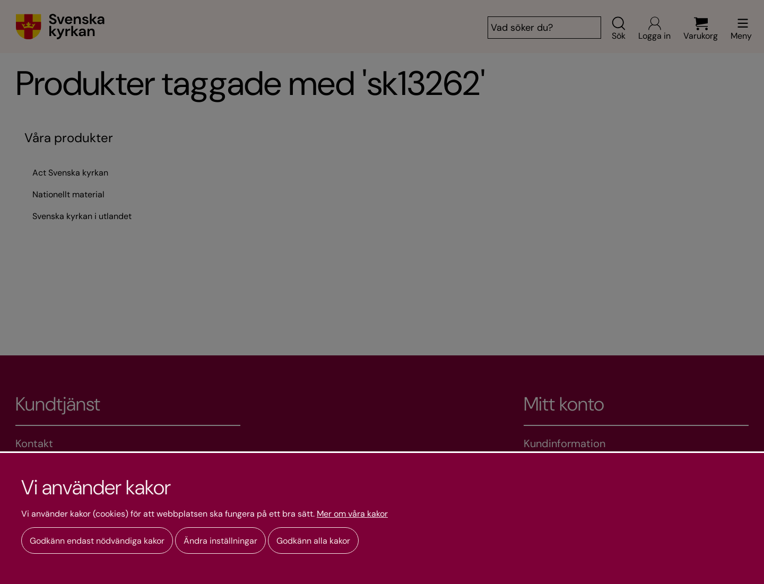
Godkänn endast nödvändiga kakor (97, 540)
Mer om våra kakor (352, 514)
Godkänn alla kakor (313, 540)
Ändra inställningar (220, 540)
